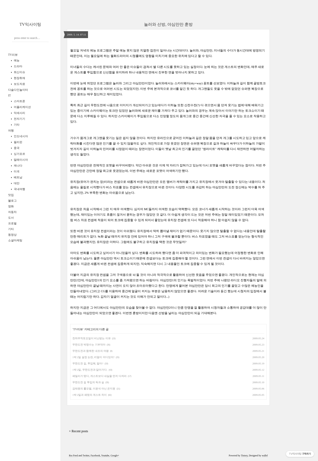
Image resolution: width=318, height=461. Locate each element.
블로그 (12, 200)
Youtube (105, 455)
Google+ (115, 455)
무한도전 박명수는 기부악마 (88, 344)
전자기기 (19, 118)
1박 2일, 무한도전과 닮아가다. (89, 369)
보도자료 (19, 84)
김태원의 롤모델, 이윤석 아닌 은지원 (93, 388)
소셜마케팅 (15, 240)
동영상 (12, 234)
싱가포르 (19, 153)
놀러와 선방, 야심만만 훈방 (168, 24)
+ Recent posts (78, 431)
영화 (11, 206)
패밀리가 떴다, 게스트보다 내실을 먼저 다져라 (99, 376)
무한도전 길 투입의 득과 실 (88, 382)
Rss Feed (73, 455)
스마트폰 (19, 101)
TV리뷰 (13, 54)
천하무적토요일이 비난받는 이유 (91, 338)
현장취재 (19, 78)
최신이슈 (19, 72)
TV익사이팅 (30, 24)
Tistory (244, 455)
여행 (11, 130)
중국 (16, 148)
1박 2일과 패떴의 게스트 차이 (89, 394)
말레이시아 (20, 159)
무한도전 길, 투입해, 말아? (87, 363)
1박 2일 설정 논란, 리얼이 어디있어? (93, 357)
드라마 (17, 66)
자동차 (12, 212)
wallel (265, 455)
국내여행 (19, 189)
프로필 (12, 223)
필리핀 (17, 142)
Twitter (86, 455)
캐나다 (17, 165)
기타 (16, 124)
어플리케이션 (22, 107)
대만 (16, 183)
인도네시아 (20, 136)
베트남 (17, 177)
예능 (16, 60)
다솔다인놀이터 (18, 89)
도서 (11, 217)
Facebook (95, 455)
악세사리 (19, 112)
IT (9, 95)
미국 (16, 171)
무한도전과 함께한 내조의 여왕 (90, 350)
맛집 (11, 195)
